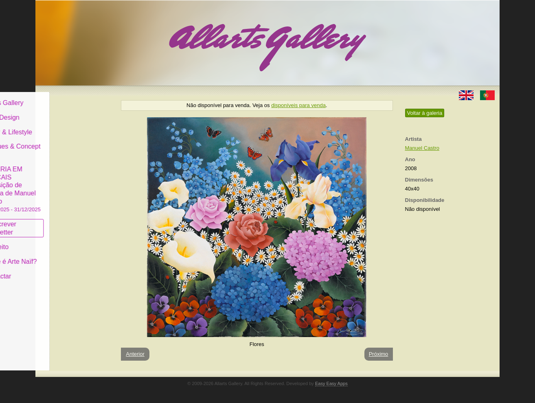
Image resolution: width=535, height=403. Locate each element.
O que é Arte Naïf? (72, 255)
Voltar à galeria (425, 113)
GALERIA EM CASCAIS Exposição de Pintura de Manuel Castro (74, 182)
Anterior (135, 354)
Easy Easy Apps (331, 383)
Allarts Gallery (65, 96)
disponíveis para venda (298, 105)
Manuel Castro (422, 148)
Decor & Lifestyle (69, 125)
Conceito (57, 240)
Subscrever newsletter (61, 222)
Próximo (378, 354)
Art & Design (63, 111)
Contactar (59, 269)
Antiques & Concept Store (73, 144)
